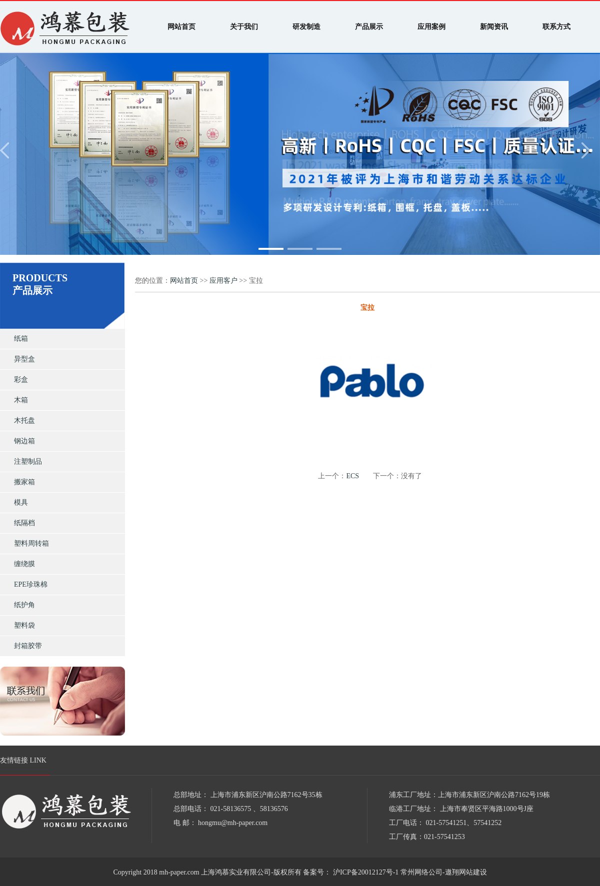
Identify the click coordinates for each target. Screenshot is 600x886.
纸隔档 (24, 523)
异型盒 (24, 359)
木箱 (21, 400)
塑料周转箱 (31, 543)
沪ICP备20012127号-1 (364, 872)
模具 (21, 502)
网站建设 (473, 872)
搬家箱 (24, 482)
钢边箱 (24, 441)
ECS (352, 476)
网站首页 (184, 280)
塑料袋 (24, 625)
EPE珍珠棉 (31, 584)
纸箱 (21, 338)
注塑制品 (28, 461)
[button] (271, 249)
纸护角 (24, 605)
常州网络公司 (421, 872)
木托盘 (24, 420)
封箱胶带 (28, 646)
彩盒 (21, 379)
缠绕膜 (24, 564)
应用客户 (224, 280)
